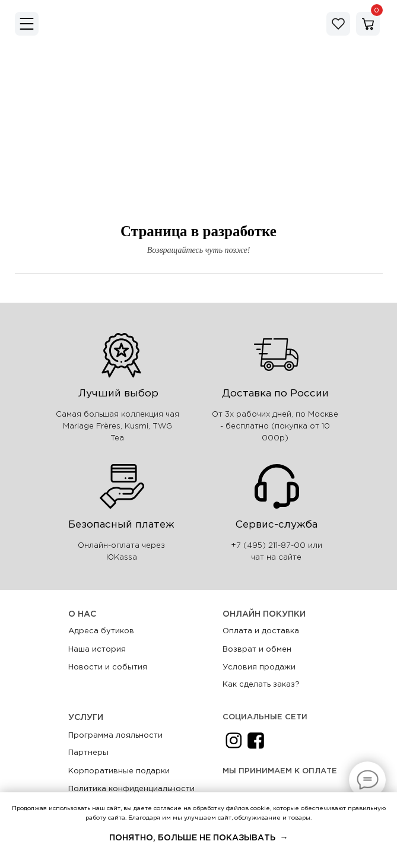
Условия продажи (259, 667)
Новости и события (107, 667)
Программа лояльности (115, 735)
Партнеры (88, 753)
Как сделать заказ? (261, 684)
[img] (27, 24)
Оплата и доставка (261, 631)
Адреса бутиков (101, 631)
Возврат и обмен (257, 649)
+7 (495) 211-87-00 (268, 545)
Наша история (97, 649)
